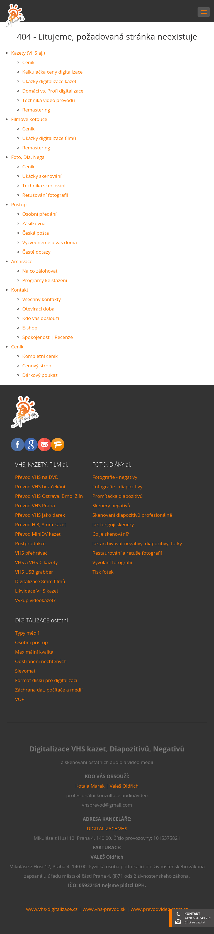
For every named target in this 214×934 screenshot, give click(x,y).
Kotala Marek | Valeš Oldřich (107, 786)
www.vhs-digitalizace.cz (51, 909)
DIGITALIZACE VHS (107, 828)
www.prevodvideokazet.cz (159, 909)
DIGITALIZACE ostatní (41, 620)
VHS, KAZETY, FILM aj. (41, 464)
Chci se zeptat (194, 922)
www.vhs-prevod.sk (103, 909)
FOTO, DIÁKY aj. (112, 464)
